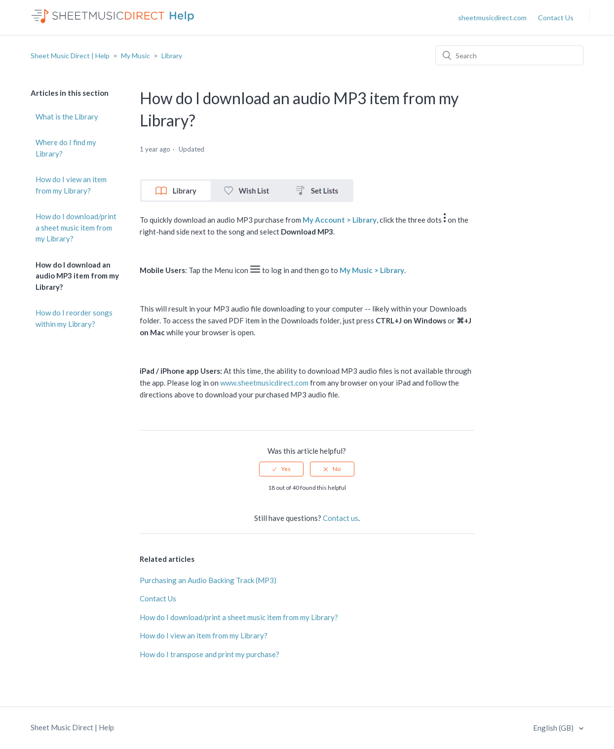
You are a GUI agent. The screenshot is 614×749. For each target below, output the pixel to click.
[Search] (509, 55)
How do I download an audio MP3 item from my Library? (77, 275)
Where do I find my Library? (66, 148)
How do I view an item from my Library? (71, 185)
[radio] (281, 469)
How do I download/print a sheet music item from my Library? (76, 227)
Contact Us (556, 17)
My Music (135, 55)
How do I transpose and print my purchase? (209, 654)
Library (171, 55)
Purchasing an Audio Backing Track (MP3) (208, 580)
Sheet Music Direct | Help (70, 55)
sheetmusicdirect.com (492, 17)
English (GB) (554, 727)
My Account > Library (340, 219)
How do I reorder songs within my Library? (74, 318)
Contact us (340, 517)
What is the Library (67, 116)
